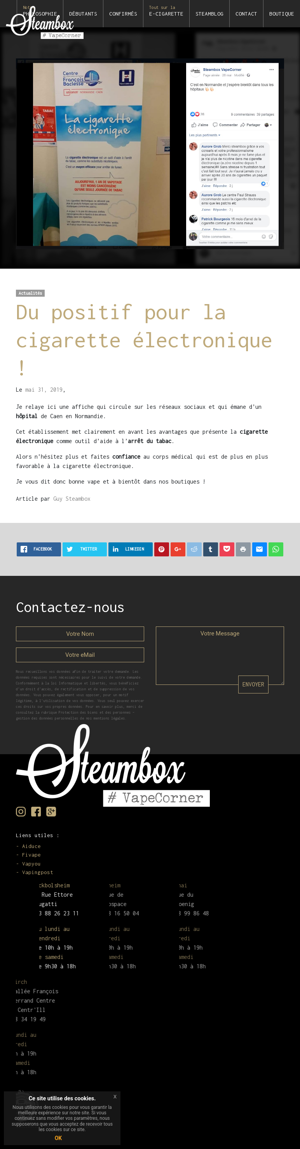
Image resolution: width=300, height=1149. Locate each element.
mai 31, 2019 (44, 389)
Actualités (30, 293)
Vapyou (31, 863)
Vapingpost (37, 872)
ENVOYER (253, 684)
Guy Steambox (72, 498)
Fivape (31, 855)
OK (58, 1138)
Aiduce (31, 846)
